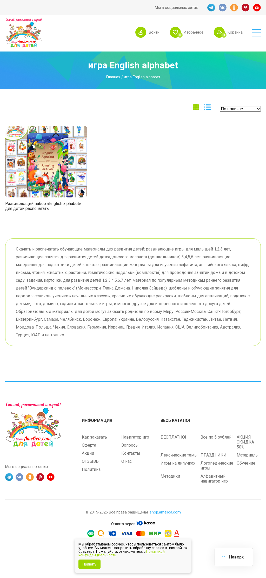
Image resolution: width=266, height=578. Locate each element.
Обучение (246, 463)
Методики (170, 476)
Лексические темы (179, 455)
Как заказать (94, 437)
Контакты (130, 453)
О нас (126, 461)
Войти (154, 32)
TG (211, 7)
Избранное (193, 32)
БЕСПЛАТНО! (173, 437)
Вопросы (130, 445)
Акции (88, 453)
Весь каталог (176, 420)
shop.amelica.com (165, 512)
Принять (89, 564)
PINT (245, 7)
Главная (113, 77)
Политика (91, 469)
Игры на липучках (178, 463)
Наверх (236, 557)
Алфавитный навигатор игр (214, 479)
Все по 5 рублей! (217, 437)
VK (223, 7)
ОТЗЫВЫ (91, 461)
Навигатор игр (135, 437)
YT (257, 7)
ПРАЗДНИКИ (214, 455)
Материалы (248, 455)
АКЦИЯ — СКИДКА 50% (246, 442)
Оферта (89, 445)
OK (234, 7)
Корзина (235, 32)
